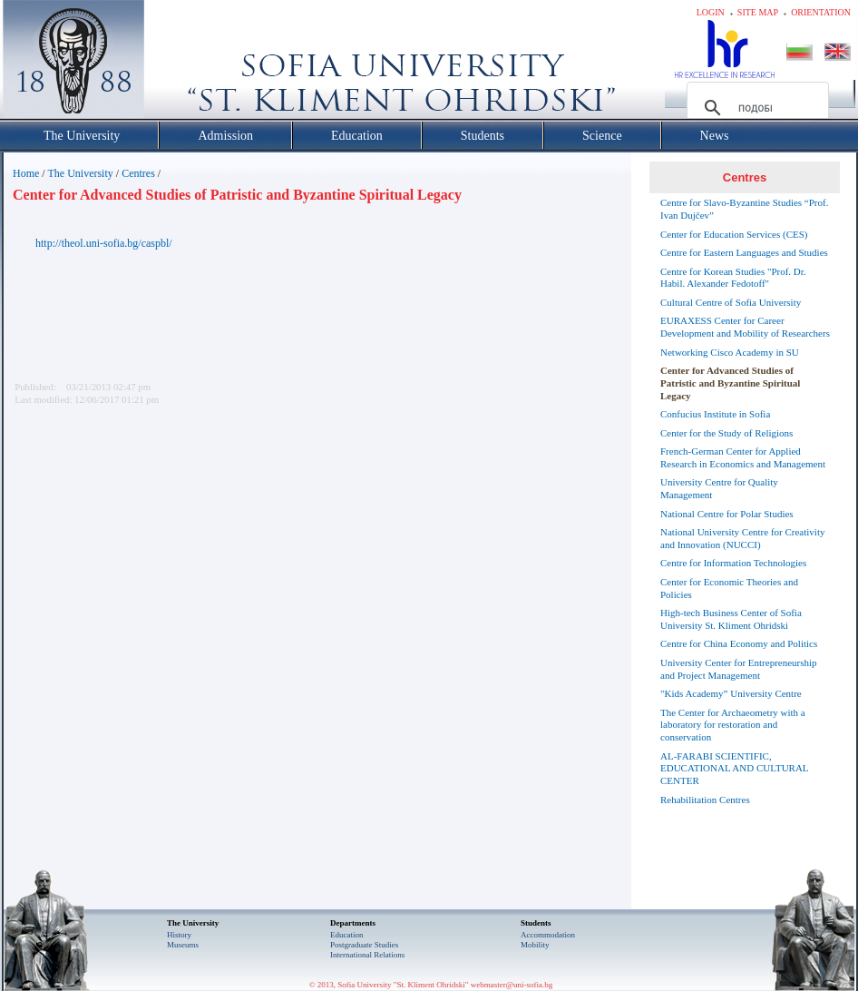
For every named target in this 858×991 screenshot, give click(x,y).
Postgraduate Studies (364, 944)
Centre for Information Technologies (733, 562)
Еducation (347, 934)
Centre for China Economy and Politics (738, 643)
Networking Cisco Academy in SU (729, 352)
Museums (183, 944)
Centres (138, 173)
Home (26, 173)
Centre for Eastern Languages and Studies (744, 252)
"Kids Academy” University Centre (731, 693)
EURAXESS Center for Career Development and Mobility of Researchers (745, 327)
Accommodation (548, 934)
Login (711, 12)
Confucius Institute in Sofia (715, 413)
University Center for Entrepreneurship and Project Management (738, 669)
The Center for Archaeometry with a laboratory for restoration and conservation (732, 725)
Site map (757, 12)
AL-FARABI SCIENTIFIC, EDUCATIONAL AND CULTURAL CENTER (734, 769)
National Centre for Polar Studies (727, 513)
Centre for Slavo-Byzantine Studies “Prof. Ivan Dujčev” (744, 209)
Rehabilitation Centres (705, 799)
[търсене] (755, 108)
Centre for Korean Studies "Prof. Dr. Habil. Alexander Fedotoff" (733, 277)
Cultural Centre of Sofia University (730, 302)
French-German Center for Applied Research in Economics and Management (742, 457)
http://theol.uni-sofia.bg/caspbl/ (103, 243)
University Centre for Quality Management (719, 488)
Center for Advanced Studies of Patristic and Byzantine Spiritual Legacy (730, 383)
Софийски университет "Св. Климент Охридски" (176, 63)
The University (79, 173)
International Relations (367, 954)
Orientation (821, 12)
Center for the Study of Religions (726, 432)
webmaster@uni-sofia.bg (512, 984)
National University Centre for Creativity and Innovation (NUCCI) (742, 538)
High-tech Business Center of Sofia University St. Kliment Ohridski (731, 619)
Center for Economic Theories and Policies (729, 588)
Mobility (535, 944)
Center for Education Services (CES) (734, 234)
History (179, 934)
